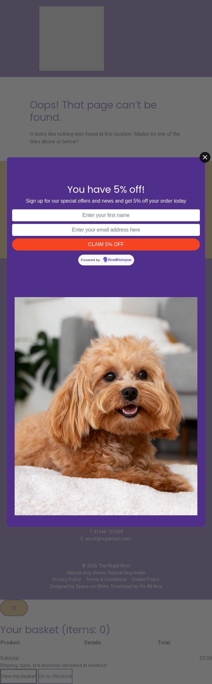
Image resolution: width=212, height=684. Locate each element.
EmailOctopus (119, 260)
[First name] (106, 215)
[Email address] (106, 230)
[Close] (205, 157)
